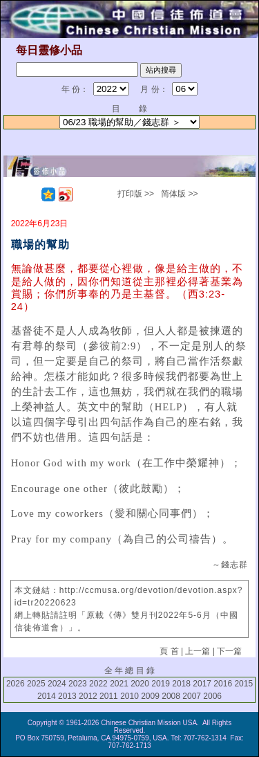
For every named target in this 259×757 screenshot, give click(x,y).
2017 (202, 683)
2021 (119, 683)
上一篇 (197, 651)
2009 (150, 696)
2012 (88, 696)
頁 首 (169, 651)
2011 (108, 696)
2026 (15, 683)
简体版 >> (179, 194)
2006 (212, 696)
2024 (57, 683)
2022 (98, 683)
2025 (36, 683)
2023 (77, 683)
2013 (67, 696)
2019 (160, 683)
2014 (46, 696)
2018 (181, 683)
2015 (243, 683)
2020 (140, 683)
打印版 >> (135, 194)
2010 (129, 696)
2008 (171, 696)
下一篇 (229, 651)
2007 (191, 696)
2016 (222, 683)
